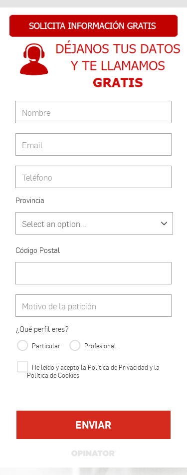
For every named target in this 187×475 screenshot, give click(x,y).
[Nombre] (93, 112)
